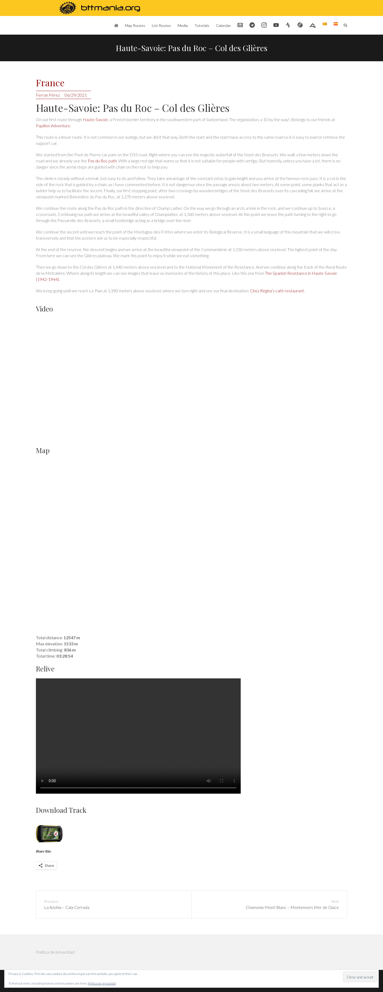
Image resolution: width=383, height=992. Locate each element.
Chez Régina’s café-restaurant (277, 290)
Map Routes (135, 25)
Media (183, 25)
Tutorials (201, 25)
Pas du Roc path (102, 160)
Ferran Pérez (48, 94)
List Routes (161, 25)
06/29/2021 (76, 94)
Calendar (223, 25)
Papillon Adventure (53, 125)
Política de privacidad (55, 951)
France (50, 83)
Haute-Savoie (95, 119)
